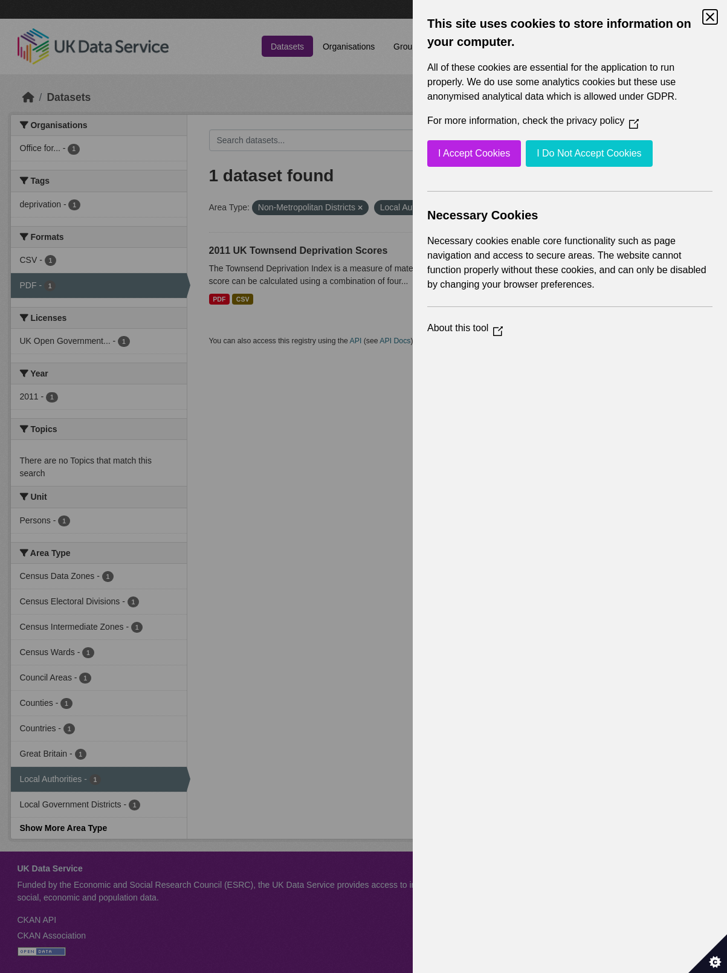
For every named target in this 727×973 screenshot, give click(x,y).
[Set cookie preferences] (707, 953)
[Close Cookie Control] (710, 17)
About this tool (465, 328)
